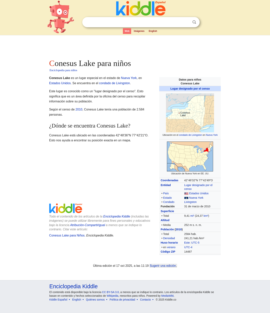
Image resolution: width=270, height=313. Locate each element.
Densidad (169, 238)
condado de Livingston (190, 135)
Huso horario (169, 242)
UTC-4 (188, 247)
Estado (167, 197)
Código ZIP (168, 251)
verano (171, 247)
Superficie (167, 211)
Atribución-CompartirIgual (87, 225)
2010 (179, 229)
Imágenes (139, 31)
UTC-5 (195, 242)
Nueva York (212, 135)
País (166, 193)
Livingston (190, 201)
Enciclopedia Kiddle (116, 216)
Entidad (166, 185)
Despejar (186, 22)
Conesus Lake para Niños (67, 235)
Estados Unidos (199, 193)
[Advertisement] (134, 46)
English (153, 31)
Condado (168, 201)
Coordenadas (169, 180)
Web (127, 31)
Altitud (165, 220)
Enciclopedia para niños (63, 70)
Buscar (194, 22)
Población (167, 229)
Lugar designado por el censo (190, 88)
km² (206, 215)
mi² (192, 215)
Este (187, 242)
